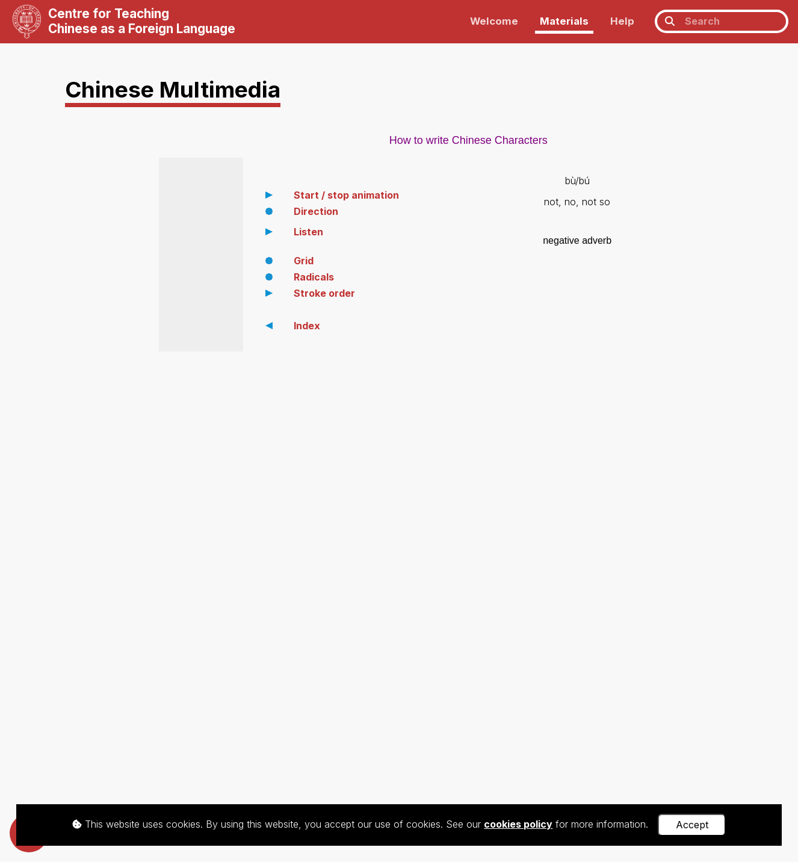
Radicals (314, 277)
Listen (308, 232)
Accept (692, 825)
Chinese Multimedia (172, 89)
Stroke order (324, 293)
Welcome (494, 21)
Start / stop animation (346, 195)
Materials (564, 21)
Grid (304, 261)
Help (622, 21)
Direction (316, 211)
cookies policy (518, 824)
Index (307, 326)
